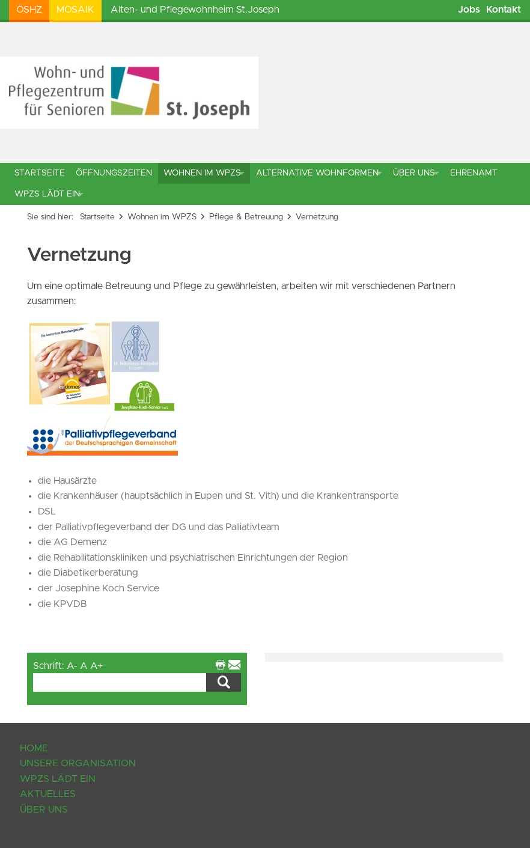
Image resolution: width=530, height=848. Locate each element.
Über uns (414, 173)
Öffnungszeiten (114, 173)
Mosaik (75, 9)
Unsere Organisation (78, 763)
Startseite (39, 173)
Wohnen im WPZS (202, 173)
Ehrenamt (474, 173)
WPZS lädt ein (47, 194)
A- (72, 666)
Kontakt (503, 9)
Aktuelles (48, 794)
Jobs (469, 9)
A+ (96, 666)
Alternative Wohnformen (317, 173)
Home (34, 748)
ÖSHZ (29, 9)
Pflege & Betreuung (246, 217)
